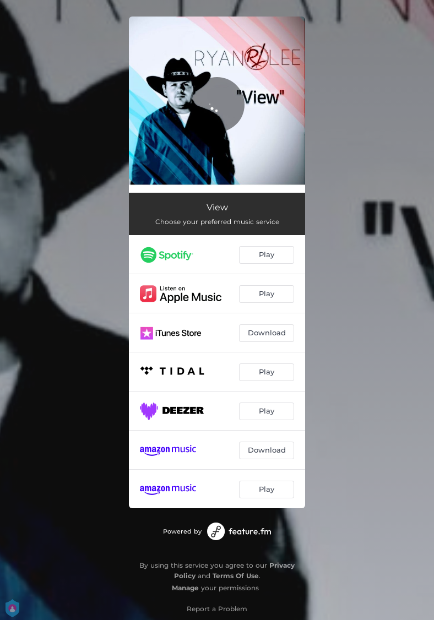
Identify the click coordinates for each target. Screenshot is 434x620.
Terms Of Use (236, 576)
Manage (185, 588)
